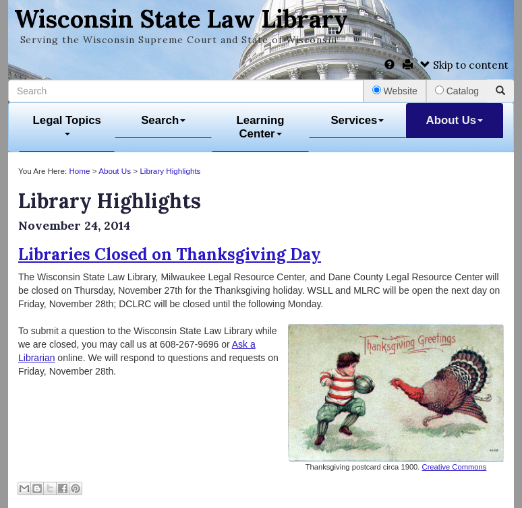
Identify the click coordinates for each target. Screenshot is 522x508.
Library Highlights (170, 170)
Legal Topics (67, 125)
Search (163, 120)
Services (357, 120)
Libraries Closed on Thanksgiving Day (169, 254)
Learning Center (261, 127)
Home (79, 170)
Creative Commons (454, 467)
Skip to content (464, 65)
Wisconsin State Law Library (181, 18)
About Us (455, 120)
